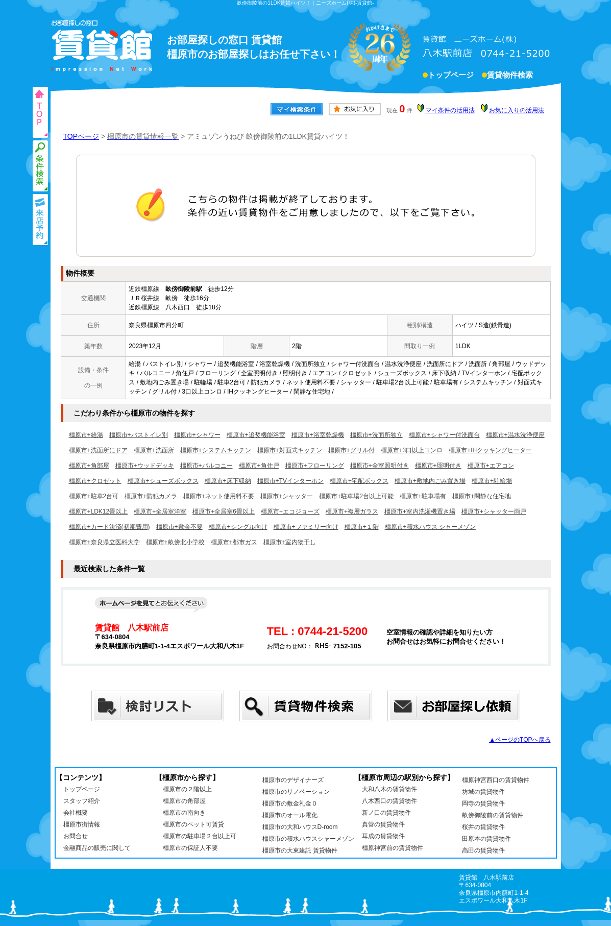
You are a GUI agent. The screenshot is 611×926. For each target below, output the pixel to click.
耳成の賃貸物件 (383, 836)
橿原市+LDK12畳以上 (98, 511)
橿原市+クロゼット (95, 480)
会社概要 (75, 812)
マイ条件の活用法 (450, 110)
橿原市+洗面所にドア (98, 450)
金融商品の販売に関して (97, 847)
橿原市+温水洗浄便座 (515, 434)
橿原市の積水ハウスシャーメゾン (308, 838)
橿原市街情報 (81, 824)
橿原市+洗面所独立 (376, 434)
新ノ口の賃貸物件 (386, 812)
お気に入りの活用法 (516, 110)
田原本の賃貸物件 (486, 838)
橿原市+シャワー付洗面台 (444, 434)
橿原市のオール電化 (289, 815)
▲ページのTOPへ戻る (519, 739)
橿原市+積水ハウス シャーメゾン (430, 526)
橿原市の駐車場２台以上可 (199, 836)
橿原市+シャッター (286, 496)
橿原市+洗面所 (154, 450)
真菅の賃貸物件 (383, 824)
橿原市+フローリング (314, 465)
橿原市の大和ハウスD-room (300, 827)
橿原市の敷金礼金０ (289, 803)
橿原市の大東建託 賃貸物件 (299, 850)
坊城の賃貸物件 (483, 791)
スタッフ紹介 (81, 801)
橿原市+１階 (362, 526)
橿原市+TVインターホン (290, 480)
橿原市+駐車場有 (423, 496)
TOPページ (81, 136)
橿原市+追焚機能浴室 (256, 434)
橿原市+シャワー (197, 434)
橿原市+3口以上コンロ (412, 450)
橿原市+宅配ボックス (359, 480)
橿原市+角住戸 (259, 465)
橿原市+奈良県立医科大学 (104, 542)
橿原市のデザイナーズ (293, 780)
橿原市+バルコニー (206, 465)
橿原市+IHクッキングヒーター (490, 450)
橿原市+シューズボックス (163, 480)
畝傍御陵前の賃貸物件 (492, 815)
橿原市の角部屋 (184, 801)
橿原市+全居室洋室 (160, 511)
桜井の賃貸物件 (483, 827)
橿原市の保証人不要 (190, 847)
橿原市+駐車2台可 (94, 496)
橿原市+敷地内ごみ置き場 (430, 480)
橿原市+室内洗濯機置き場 (419, 511)
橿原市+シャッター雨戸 (493, 511)
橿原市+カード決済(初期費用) (109, 526)
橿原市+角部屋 (89, 465)
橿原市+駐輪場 (492, 480)
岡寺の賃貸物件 (483, 803)
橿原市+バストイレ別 (138, 434)
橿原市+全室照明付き (379, 465)
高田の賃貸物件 (483, 850)
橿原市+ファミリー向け (306, 526)
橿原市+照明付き (438, 465)
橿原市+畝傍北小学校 (175, 542)
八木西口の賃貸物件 (389, 801)
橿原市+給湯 (86, 434)
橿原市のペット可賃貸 (193, 824)
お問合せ (75, 836)
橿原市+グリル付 (351, 450)
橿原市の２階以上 (187, 789)
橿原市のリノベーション (296, 791)
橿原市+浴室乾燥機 (317, 434)
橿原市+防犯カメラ (151, 496)
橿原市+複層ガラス (352, 511)
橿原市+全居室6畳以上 (223, 511)
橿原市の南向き (184, 812)
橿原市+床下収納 (228, 480)
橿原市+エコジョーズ (290, 511)
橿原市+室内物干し (289, 542)
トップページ (451, 76)
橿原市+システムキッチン (215, 450)
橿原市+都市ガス (234, 542)
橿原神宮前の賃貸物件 (392, 847)
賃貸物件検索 (510, 76)
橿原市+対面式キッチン (289, 450)
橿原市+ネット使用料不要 (218, 496)
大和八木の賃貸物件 (389, 789)
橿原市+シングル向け (238, 526)
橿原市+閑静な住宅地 (481, 496)
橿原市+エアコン (491, 465)
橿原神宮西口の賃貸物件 (495, 780)
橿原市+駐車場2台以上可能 (356, 496)
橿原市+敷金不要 (179, 526)
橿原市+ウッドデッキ (144, 465)
